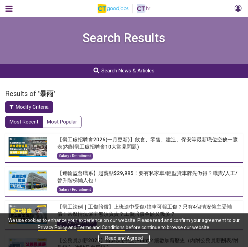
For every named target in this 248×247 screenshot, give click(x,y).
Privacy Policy (52, 227)
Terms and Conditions (101, 227)
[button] (237, 8)
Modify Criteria (29, 107)
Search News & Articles (124, 70)
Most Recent (24, 122)
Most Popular (62, 122)
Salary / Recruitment (75, 156)
